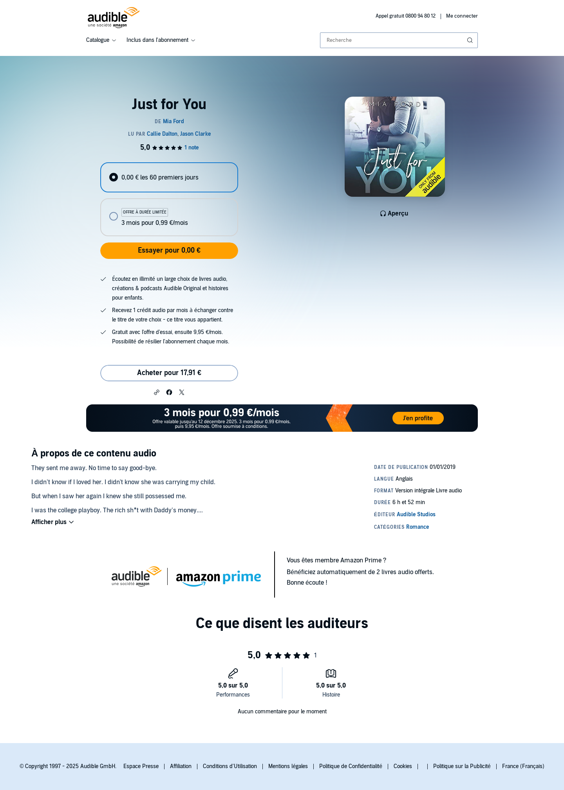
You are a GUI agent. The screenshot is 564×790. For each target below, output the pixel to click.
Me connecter (462, 16)
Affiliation (181, 766)
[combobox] (399, 40)
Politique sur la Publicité (462, 766)
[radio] (169, 177)
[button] (157, 392)
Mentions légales (288, 766)
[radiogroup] (169, 199)
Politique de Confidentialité (350, 766)
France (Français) (523, 766)
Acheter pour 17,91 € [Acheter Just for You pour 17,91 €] (169, 373)
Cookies (403, 766)
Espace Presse (141, 766)
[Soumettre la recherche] (471, 40)
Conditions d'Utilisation (230, 766)
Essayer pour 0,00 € (169, 250)
